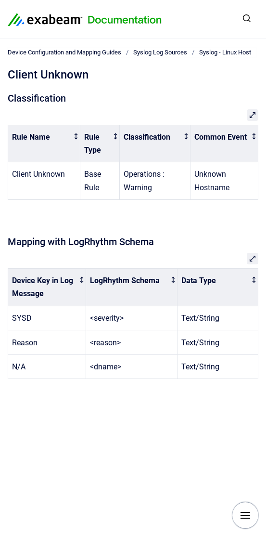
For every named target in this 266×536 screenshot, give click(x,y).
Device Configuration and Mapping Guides (64, 52)
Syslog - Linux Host (225, 52)
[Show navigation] (245, 515)
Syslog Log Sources (160, 52)
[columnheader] (44, 143)
